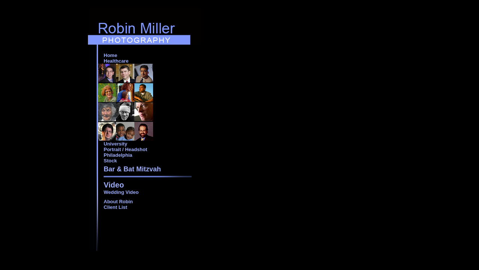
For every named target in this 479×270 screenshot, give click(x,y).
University (115, 144)
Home (110, 55)
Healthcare (116, 61)
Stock (110, 161)
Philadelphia (118, 155)
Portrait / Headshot (125, 149)
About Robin (118, 201)
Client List (115, 207)
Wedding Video (121, 192)
